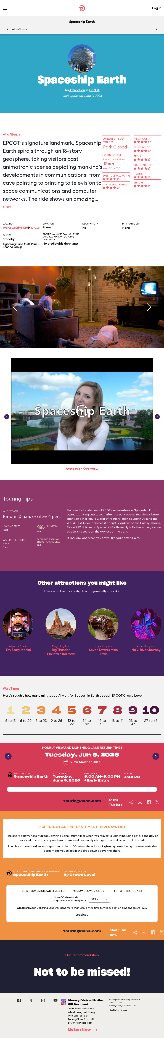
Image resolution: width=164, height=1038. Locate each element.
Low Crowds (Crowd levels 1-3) (43, 891)
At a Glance (19, 29)
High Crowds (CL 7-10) (127, 891)
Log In (156, 8)
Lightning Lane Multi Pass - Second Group (21, 245)
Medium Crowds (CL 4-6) (89, 891)
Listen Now (83, 1029)
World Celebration (15, 227)
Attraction (77, 90)
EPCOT (94, 90)
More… (8, 207)
